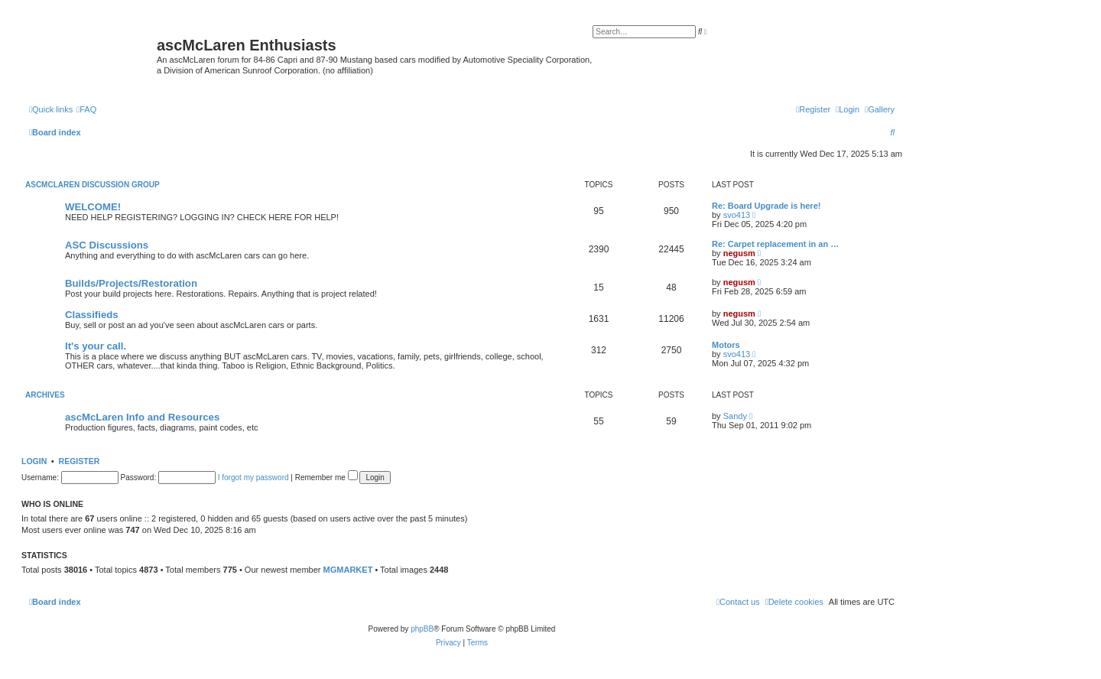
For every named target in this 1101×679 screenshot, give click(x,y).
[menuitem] (880, 109)
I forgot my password (253, 477)
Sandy (735, 416)
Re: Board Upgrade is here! (766, 205)
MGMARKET (348, 569)
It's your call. (95, 346)
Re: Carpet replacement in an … (775, 244)
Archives (45, 395)
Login (34, 461)
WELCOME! (93, 207)
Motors (726, 344)
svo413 (736, 214)
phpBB (422, 629)
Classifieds (92, 314)
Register (79, 461)
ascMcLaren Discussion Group (92, 184)
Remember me (326, 477)
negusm (739, 253)
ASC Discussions (106, 245)
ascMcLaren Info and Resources (142, 417)
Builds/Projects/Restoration (131, 283)
